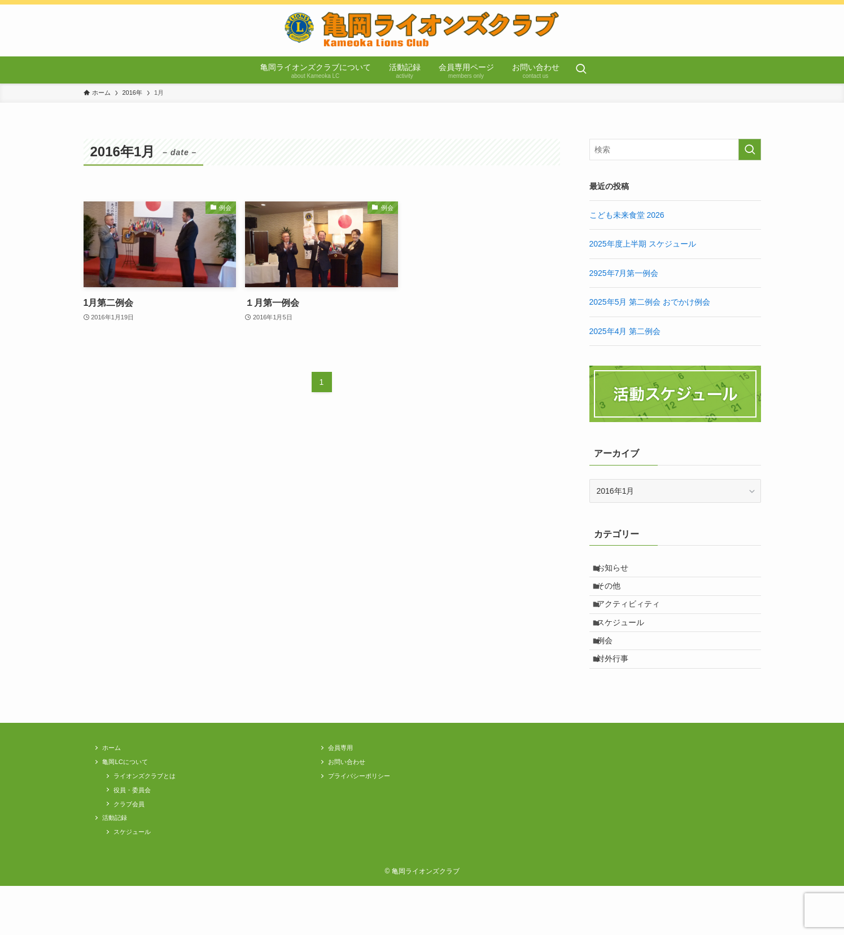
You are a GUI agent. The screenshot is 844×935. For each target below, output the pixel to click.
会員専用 (343, 780)
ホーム (114, 780)
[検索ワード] (675, 149)
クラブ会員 (133, 846)
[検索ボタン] (581, 70)
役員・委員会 (137, 830)
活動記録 (118, 863)
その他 (615, 593)
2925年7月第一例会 (624, 273)
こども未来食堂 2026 (626, 215)
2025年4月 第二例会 (625, 331)
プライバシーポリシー (366, 813)
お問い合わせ (351, 797)
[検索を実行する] (749, 149)
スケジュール (626, 640)
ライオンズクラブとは (151, 813)
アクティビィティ (634, 617)
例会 (611, 664)
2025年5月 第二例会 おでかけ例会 (650, 301)
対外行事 (619, 687)
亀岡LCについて (130, 797)
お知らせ (619, 570)
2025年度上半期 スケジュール (642, 243)
